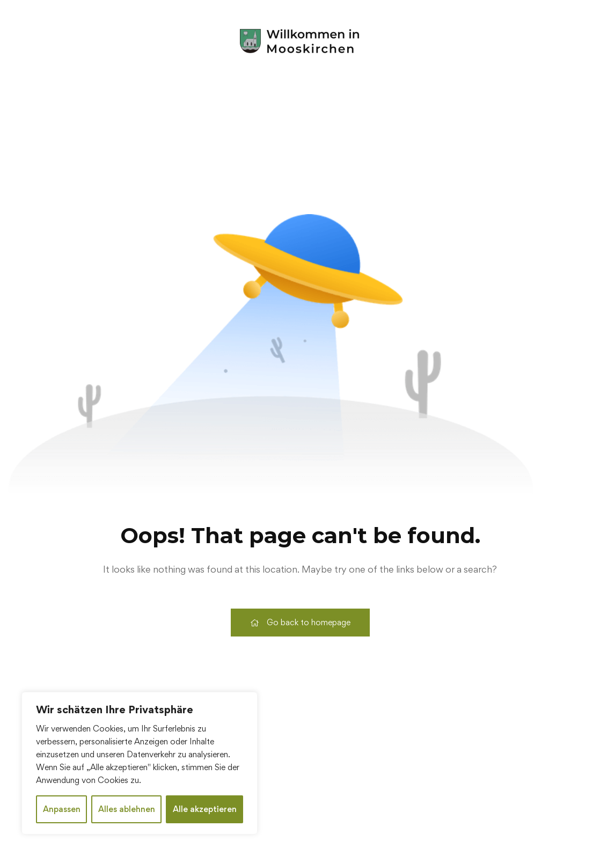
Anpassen (62, 809)
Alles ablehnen (126, 809)
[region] (139, 763)
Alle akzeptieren (205, 809)
